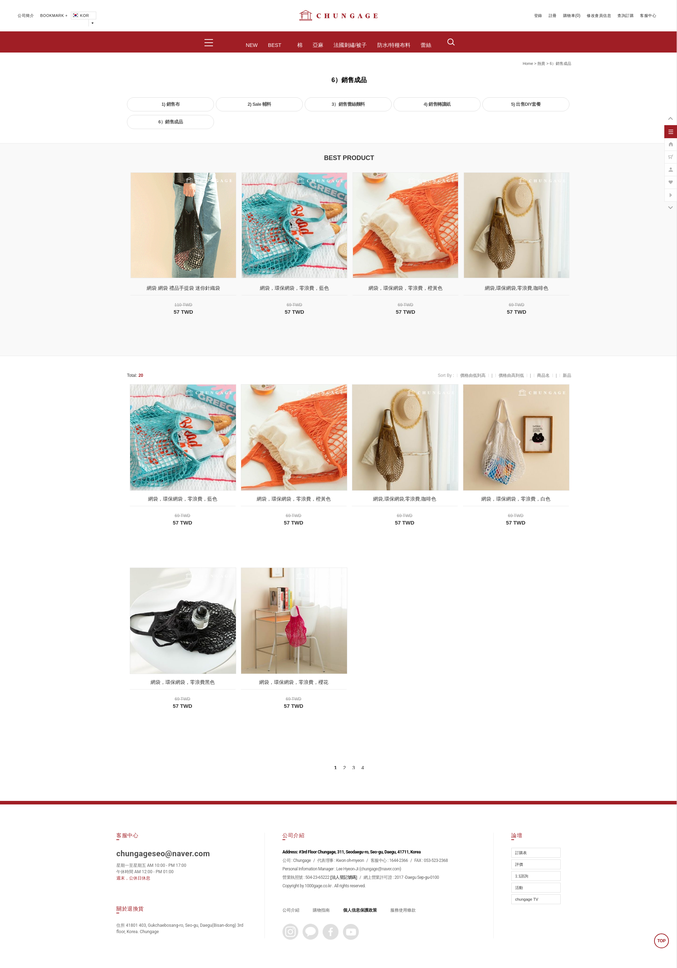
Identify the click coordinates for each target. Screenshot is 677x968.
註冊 (553, 15)
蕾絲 (426, 45)
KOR (80, 15)
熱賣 (541, 63)
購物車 (569, 15)
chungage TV (526, 899)
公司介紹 (290, 910)
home (528, 63)
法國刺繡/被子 (350, 45)
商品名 (543, 375)
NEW (252, 45)
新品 (567, 375)
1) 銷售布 (170, 104)
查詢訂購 (625, 15)
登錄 (538, 15)
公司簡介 (26, 15)
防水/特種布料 (393, 45)
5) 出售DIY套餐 (526, 104)
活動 (519, 888)
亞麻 (318, 45)
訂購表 (521, 853)
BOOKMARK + (54, 15)
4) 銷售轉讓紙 (436, 104)
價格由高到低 (511, 375)
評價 (519, 864)
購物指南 (321, 910)
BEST (274, 45)
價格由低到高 (473, 375)
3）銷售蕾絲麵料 (348, 104)
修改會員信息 (599, 15)
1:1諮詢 (521, 876)
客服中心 (648, 15)
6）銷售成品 (560, 63)
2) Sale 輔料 (259, 104)
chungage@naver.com (380, 868)
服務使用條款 (403, 910)
